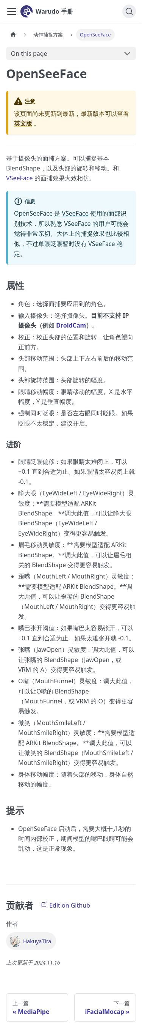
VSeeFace (20, 178)
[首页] (13, 35)
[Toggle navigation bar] (11, 11)
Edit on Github (65, 904)
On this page (29, 53)
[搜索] (129, 11)
